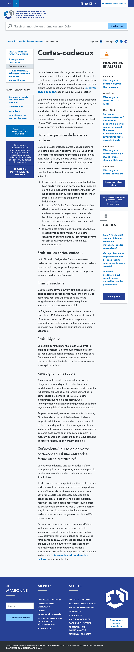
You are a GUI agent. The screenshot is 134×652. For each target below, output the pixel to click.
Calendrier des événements (46, 605)
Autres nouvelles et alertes (114, 183)
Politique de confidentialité (20, 648)
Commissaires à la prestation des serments (18, 99)
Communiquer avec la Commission (116, 623)
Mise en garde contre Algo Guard (113, 172)
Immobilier (75, 611)
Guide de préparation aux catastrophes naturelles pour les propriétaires (113, 278)
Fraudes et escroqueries (82, 603)
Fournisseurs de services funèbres (18, 116)
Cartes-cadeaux (17, 66)
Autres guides (114, 296)
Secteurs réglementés (49, 614)
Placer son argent (79, 599)
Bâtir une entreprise (80, 623)
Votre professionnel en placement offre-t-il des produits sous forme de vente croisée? (114, 260)
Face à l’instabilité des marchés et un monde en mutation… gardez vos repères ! (113, 241)
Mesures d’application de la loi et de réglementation (50, 621)
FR (16, 3)
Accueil (11, 41)
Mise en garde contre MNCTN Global (111, 100)
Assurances (75, 615)
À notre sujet (45, 628)
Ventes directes (17, 80)
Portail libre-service (116, 3)
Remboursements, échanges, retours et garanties (19, 73)
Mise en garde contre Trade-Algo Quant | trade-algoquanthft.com (113, 155)
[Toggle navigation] (126, 14)
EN (9, 3)
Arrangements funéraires (16, 60)
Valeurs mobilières (79, 619)
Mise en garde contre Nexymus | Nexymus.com (112, 83)
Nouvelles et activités (50, 599)
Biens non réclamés (80, 634)
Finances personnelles (81, 607)
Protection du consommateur (29, 41)
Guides (41, 610)
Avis (40, 648)
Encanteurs (14, 110)
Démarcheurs (16, 106)
